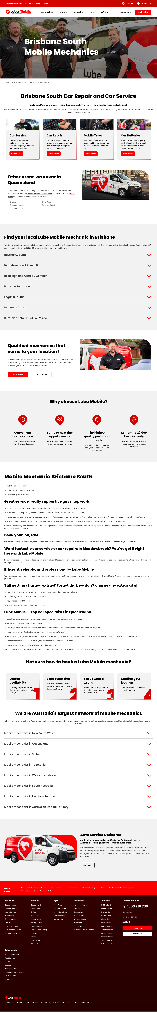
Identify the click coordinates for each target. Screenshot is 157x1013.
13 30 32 (127, 3)
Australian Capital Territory (84, 930)
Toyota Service (107, 930)
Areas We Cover (21, 82)
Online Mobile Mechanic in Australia (33, 888)
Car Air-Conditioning (39, 930)
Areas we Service (130, 917)
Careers (29, 3)
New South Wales (80, 906)
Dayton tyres (59, 920)
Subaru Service (107, 937)
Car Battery (35, 909)
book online (16, 248)
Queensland (78, 913)
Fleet (38, 3)
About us (87, 866)
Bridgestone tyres (60, 913)
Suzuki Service (106, 941)
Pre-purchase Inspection (14, 934)
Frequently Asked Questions (15, 973)
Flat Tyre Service (60, 909)
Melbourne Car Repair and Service (94, 888)
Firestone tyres (59, 916)
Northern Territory (81, 927)
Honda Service (106, 909)
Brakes (33, 913)
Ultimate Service (11, 927)
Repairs (63, 12)
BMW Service (106, 923)
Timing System (37, 923)
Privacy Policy (10, 980)
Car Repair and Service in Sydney (121, 888)
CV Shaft (34, 944)
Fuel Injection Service (13, 930)
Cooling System (37, 927)
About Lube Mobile (12, 955)
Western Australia (80, 920)
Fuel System (35, 941)
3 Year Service (10, 916)
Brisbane (13, 202)
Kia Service (105, 920)
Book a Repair (36, 906)
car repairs (24, 245)
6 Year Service (10, 920)
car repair (36, 109)
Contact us (127, 913)
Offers (104, 12)
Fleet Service (10, 959)
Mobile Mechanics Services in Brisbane (64, 888)
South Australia (79, 916)
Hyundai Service (107, 913)
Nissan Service (106, 934)
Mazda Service (106, 927)
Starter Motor (36, 920)
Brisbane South (16, 208)
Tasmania (78, 923)
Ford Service (106, 916)
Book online (16, 153)
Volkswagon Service (108, 944)
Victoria (77, 909)
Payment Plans (10, 976)
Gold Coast (47, 202)
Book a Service (10, 906)
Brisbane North (16, 205)
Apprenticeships (11, 969)
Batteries (78, 12)
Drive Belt (34, 934)
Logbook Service (11, 909)
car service (23, 109)
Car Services (46, 12)
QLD (32, 82)
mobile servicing (50, 245)
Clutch (33, 937)
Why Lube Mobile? (14, 3)
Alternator (35, 916)
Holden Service (107, 906)
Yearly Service (10, 913)
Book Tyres (58, 906)
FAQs (46, 3)
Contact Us (144, 3)
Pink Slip (8, 923)
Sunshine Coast (48, 205)
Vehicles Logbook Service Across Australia (36, 891)
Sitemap (126, 922)
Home (8, 82)
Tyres (92, 12)
